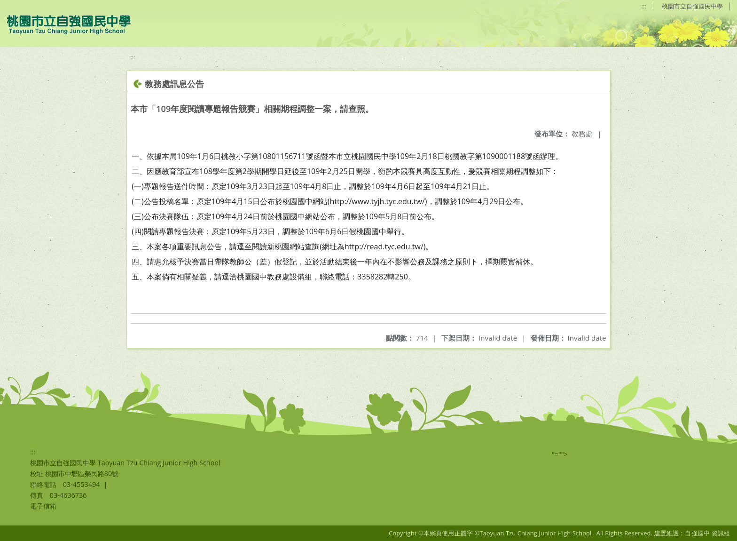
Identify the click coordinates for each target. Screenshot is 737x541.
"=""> (560, 454)
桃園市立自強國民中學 (692, 6)
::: (644, 6)
